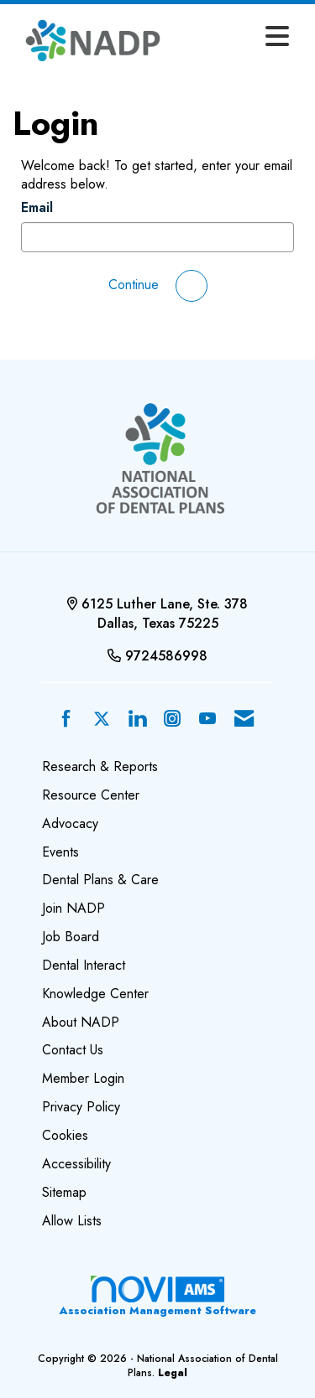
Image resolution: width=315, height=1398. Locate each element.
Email (37, 208)
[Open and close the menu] (235, 38)
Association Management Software (157, 1295)
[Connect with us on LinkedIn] (136, 719)
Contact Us (72, 1049)
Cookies (65, 1135)
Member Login (83, 1078)
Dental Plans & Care (100, 879)
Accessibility (76, 1163)
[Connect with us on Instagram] (172, 719)
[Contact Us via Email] (244, 719)
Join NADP (73, 908)
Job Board (70, 936)
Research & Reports (100, 766)
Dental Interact (83, 965)
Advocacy (70, 823)
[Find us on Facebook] (66, 719)
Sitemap (64, 1192)
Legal (172, 1372)
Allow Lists (72, 1220)
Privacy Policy (81, 1106)
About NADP (80, 1022)
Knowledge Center (95, 993)
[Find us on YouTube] (207, 719)
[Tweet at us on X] (101, 719)
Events (60, 852)
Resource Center (90, 795)
